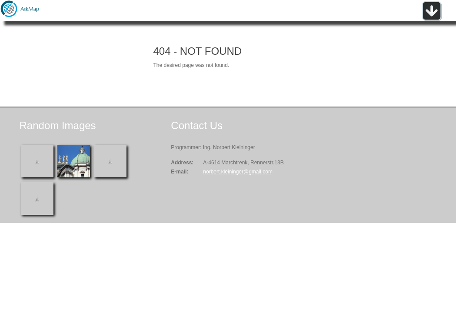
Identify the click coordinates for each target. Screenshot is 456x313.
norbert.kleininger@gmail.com (238, 172)
